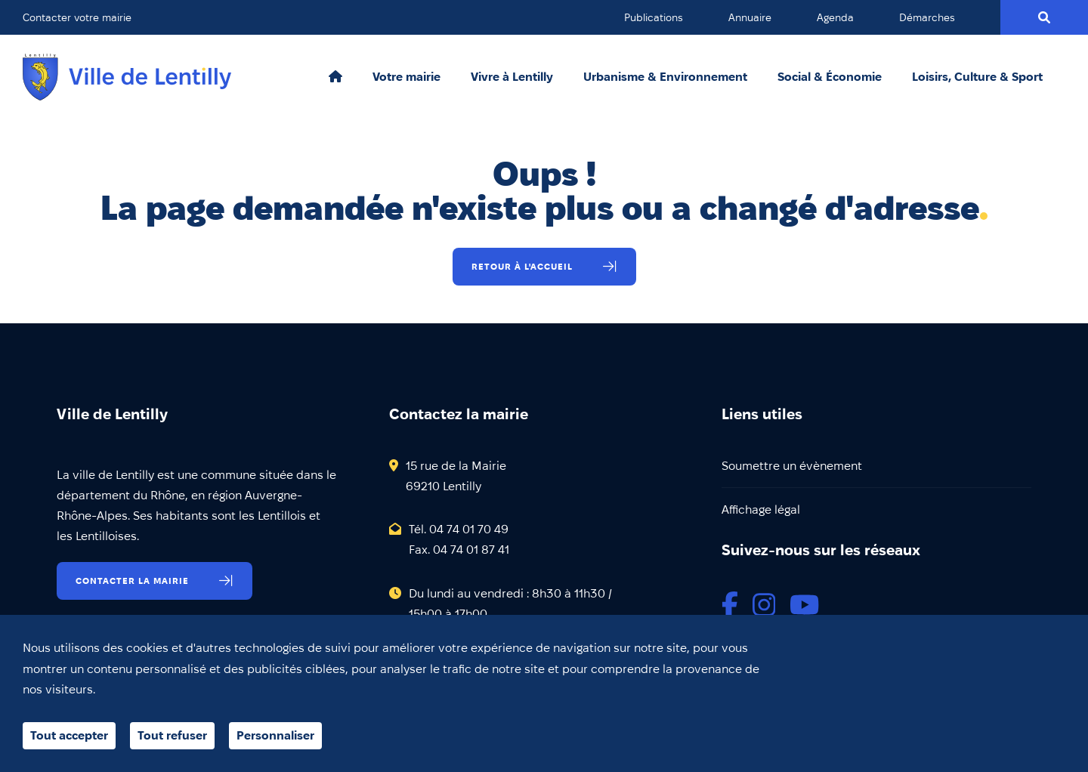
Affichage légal (761, 509)
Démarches (927, 17)
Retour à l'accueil (522, 266)
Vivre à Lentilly (512, 77)
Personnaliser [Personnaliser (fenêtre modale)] (275, 735)
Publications (653, 17)
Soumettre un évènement (792, 465)
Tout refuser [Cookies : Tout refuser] (172, 735)
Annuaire (749, 17)
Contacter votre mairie (77, 17)
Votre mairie (406, 77)
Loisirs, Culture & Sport (977, 77)
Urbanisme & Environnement (665, 77)
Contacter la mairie (132, 580)
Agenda (835, 17)
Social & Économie (829, 77)
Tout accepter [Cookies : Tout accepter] (69, 735)
